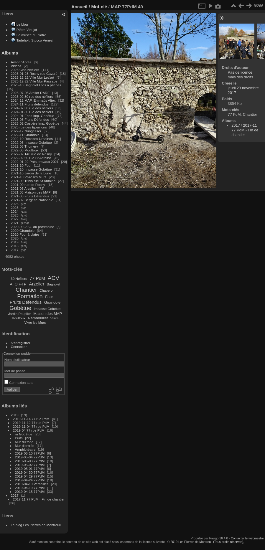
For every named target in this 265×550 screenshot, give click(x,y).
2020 (15, 238)
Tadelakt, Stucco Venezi (35, 40)
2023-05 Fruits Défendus (30, 119)
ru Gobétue (23, 434)
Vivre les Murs (35, 322)
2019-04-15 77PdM (30, 491)
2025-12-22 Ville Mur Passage (34, 81)
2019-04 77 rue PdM (29, 430)
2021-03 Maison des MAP (31, 192)
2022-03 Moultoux (25, 150)
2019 (15, 242)
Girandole (52, 302)
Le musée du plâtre (31, 35)
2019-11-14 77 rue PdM (31, 419)
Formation (29, 296)
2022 (15, 219)
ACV (53, 278)
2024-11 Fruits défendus (30, 104)
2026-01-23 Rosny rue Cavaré (34, 73)
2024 (15, 211)
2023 (15, 215)
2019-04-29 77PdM (30, 476)
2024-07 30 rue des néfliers (32, 108)
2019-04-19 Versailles (32, 484)
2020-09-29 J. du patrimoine (32, 227)
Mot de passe (14, 371)
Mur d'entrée (24, 445)
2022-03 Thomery (24, 146)
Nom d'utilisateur (17, 359)
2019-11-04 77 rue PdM (31, 426)
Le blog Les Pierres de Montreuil (36, 525)
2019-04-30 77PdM (30, 472)
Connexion (19, 347)
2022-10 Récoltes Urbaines (32, 139)
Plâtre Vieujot (27, 30)
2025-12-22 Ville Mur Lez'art (32, 77)
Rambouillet (38, 318)
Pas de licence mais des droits (240, 74)
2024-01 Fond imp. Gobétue (32, 116)
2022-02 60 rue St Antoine (31, 158)
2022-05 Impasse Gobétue (31, 142)
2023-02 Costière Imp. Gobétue (35, 123)
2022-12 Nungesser (26, 131)
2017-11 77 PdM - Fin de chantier (39, 499)
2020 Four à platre (25, 234)
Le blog (22, 24)
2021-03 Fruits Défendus (30, 196)
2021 (15, 223)
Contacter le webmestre (247, 538)
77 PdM (37, 278)
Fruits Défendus (26, 302)
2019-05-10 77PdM (30, 453)
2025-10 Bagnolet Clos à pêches (36, 85)
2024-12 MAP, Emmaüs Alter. (33, 100)
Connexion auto (19, 382)
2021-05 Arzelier (23, 188)
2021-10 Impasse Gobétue (31, 169)
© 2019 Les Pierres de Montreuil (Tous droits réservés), (205, 542)
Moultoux (18, 318)
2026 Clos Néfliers (25, 70)
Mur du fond (24, 442)
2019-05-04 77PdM (30, 457)
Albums (9, 52)
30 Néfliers (19, 278)
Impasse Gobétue (47, 308)
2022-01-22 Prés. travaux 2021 (35, 161)
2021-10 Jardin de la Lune (31, 173)
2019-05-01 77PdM (30, 468)
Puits (19, 438)
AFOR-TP (18, 284)
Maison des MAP (47, 313)
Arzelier (36, 283)
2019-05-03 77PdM (30, 461)
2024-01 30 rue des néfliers (32, 112)
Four (49, 297)
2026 (15, 204)
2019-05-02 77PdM (30, 465)
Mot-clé (99, 6)
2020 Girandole (22, 230)
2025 (15, 207)
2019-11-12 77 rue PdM (31, 423)
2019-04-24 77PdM (30, 480)
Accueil (79, 6)
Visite (54, 318)
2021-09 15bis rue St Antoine (33, 181)
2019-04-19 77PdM (30, 488)
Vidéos (16, 66)
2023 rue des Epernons (29, 127)
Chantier (26, 290)
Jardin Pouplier (19, 314)
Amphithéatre (25, 449)
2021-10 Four (21, 165)
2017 (15, 250)
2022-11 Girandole (25, 135)
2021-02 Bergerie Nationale (32, 200)
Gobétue (20, 308)
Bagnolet (53, 284)
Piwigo (213, 538)
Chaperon (47, 290)
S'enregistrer (20, 343)
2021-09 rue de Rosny (28, 184)
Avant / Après (21, 62)
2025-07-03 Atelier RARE (30, 93)
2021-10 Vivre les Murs (29, 177)
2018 (15, 246)
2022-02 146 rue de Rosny (31, 154)
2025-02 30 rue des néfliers (32, 96)
